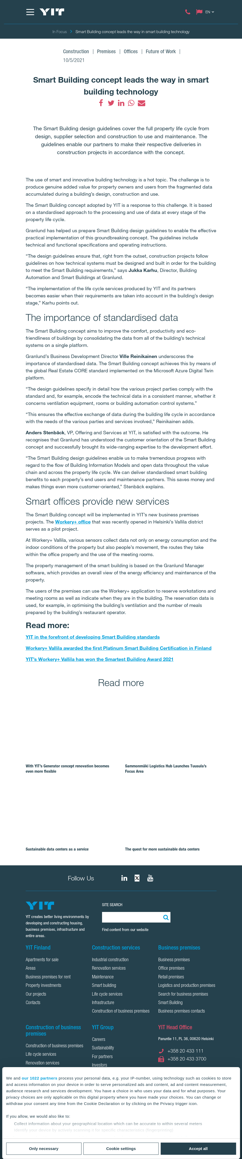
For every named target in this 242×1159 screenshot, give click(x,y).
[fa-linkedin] (121, 103)
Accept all (198, 1148)
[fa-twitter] (111, 103)
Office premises (171, 968)
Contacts (33, 1003)
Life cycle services (107, 994)
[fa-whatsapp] (131, 103)
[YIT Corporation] (150, 878)
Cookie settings (121, 1148)
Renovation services (109, 968)
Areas (31, 968)
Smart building (104, 985)
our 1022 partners (39, 1078)
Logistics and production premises (186, 985)
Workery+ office (73, 522)
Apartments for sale (42, 960)
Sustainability (103, 1048)
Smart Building (170, 1003)
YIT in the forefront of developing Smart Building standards (93, 636)
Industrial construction (110, 960)
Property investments (43, 985)
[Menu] (30, 11)
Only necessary (44, 1148)
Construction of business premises (120, 1011)
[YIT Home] (51, 11)
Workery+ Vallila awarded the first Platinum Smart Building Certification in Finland (119, 648)
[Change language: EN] (206, 11)
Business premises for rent (48, 977)
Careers (98, 1039)
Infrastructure (103, 1003)
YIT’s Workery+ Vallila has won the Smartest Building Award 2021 (100, 659)
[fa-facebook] (101, 103)
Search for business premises (183, 994)
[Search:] (165, 917)
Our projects (36, 994)
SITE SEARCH (112, 904)
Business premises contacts (181, 1011)
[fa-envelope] (141, 103)
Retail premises (171, 977)
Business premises (174, 960)
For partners (102, 1057)
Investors (99, 1065)
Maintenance (103, 977)
